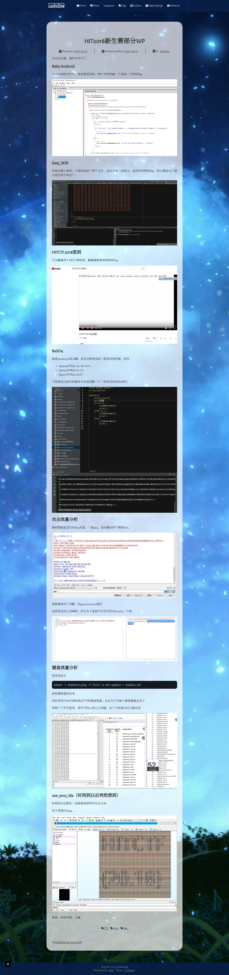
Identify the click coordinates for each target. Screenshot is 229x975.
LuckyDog (56, 6)
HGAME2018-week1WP (67, 942)
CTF (105, 928)
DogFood (129, 970)
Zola (111, 970)
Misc (114, 928)
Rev (124, 928)
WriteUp (164, 51)
